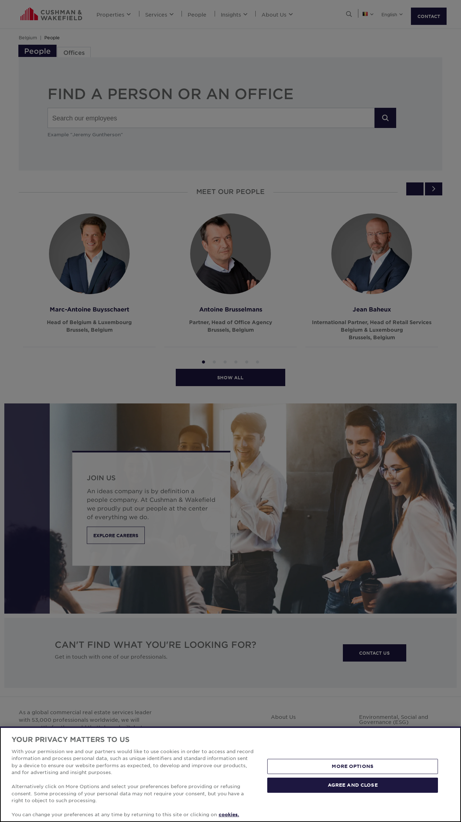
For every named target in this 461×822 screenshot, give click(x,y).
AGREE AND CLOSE (353, 785)
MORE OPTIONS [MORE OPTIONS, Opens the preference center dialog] (352, 766)
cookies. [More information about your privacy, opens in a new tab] (229, 814)
